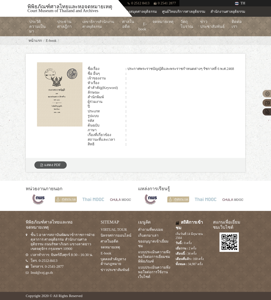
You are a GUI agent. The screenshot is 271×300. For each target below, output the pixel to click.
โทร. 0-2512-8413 (44, 261)
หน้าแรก (35, 40)
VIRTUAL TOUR (114, 230)
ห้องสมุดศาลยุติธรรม (140, 11)
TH (240, 3)
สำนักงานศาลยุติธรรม (228, 11)
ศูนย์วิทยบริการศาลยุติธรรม (183, 11)
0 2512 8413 (138, 3)
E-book (51, 40)
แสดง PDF (50, 165)
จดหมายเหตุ (110, 247)
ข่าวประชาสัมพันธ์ (115, 270)
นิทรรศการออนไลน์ (116, 235)
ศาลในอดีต (109, 241)
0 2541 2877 (165, 3)
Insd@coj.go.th (42, 272)
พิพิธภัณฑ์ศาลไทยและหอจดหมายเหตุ (69, 8)
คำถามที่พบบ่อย (150, 230)
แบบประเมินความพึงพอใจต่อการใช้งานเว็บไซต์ (154, 272)
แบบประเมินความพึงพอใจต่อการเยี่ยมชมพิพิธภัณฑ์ (154, 257)
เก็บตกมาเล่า (148, 235)
